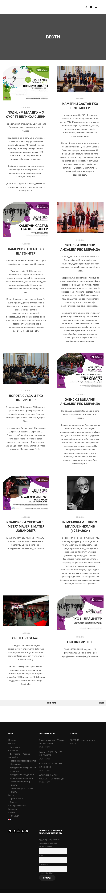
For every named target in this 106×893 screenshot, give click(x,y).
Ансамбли (13, 757)
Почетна (12, 740)
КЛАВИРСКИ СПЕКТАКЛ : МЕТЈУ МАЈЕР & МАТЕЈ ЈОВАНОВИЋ (25, 526)
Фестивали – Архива (20, 754)
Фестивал (13, 750)
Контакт (12, 812)
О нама (11, 743)
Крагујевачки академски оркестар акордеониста (22, 776)
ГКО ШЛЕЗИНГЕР (80, 642)
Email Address (46, 846)
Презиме (43, 864)
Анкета (13, 802)
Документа (15, 747)
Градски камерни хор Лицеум (20, 783)
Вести (11, 795)
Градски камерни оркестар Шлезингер (23, 763)
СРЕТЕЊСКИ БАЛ (25, 638)
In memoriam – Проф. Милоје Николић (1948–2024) (80, 526)
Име (41, 855)
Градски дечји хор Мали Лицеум (21, 790)
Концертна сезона (17, 805)
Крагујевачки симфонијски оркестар (23, 769)
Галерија (12, 809)
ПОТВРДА (14, 816)
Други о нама (16, 798)
